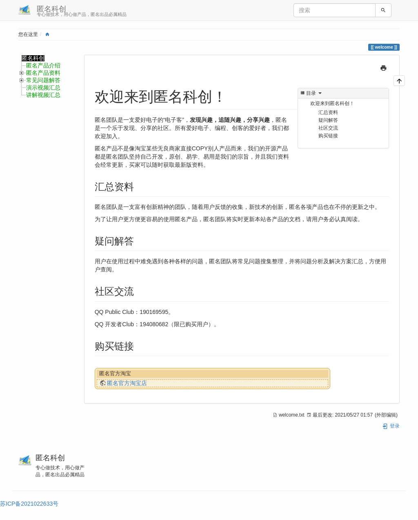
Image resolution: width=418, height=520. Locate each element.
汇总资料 (328, 112)
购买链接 (328, 136)
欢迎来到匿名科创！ (332, 103)
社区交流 (328, 128)
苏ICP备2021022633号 (29, 503)
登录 (391, 426)
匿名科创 (33, 58)
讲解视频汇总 (43, 95)
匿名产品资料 (43, 73)
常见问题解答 (43, 80)
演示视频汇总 (43, 88)
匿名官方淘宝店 (127, 383)
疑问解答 (328, 120)
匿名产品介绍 (43, 66)
